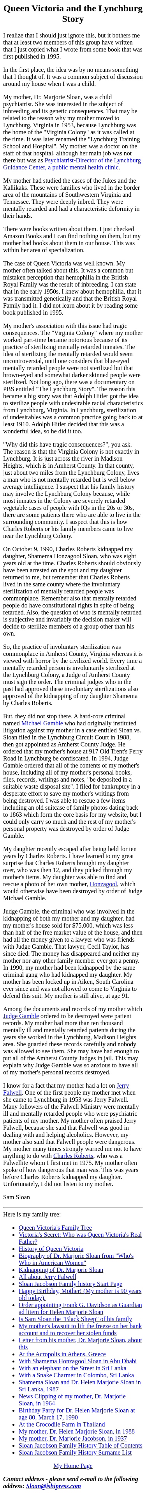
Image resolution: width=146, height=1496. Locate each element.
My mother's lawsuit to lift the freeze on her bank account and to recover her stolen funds (80, 1329)
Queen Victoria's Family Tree (55, 1227)
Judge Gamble (21, 1016)
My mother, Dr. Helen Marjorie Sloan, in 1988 (77, 1431)
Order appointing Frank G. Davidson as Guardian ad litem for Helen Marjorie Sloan (80, 1308)
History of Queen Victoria (51, 1248)
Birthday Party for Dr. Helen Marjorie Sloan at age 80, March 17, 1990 (77, 1414)
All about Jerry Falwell (47, 1276)
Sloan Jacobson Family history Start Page (70, 1284)
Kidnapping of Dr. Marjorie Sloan (61, 1269)
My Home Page (72, 1465)
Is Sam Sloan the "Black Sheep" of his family (75, 1319)
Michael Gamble (42, 723)
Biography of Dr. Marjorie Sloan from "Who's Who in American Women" (76, 1259)
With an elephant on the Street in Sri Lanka (73, 1368)
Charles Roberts (73, 1155)
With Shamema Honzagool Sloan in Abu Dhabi (78, 1361)
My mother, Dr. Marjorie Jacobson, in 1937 (73, 1438)
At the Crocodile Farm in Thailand (62, 1424)
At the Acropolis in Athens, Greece (62, 1354)
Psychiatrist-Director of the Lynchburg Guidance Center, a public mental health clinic (72, 164)
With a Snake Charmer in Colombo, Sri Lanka (76, 1375)
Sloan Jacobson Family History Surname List (75, 1452)
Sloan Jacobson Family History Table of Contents (80, 1445)
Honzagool (103, 884)
